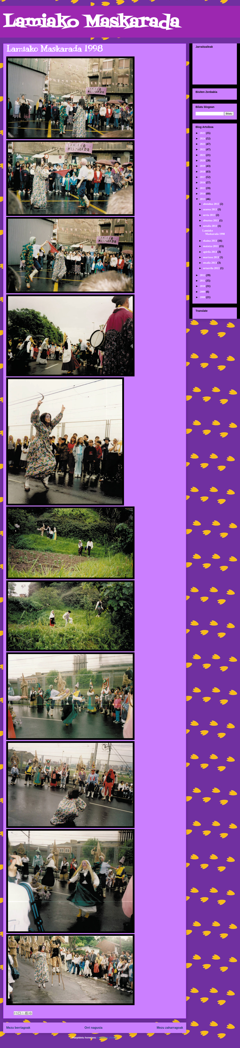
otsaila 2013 (210, 262)
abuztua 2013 (211, 220)
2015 (203, 188)
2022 (203, 149)
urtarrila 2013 (211, 268)
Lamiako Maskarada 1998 (54, 49)
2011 (203, 280)
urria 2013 (209, 215)
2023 (203, 144)
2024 (203, 138)
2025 (203, 133)
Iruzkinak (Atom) (107, 1037)
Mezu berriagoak (18, 1027)
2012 (203, 275)
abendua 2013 (211, 204)
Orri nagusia (94, 1027)
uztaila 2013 (210, 226)
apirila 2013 (210, 251)
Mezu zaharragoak (170, 1027)
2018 (203, 171)
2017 (203, 177)
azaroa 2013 (210, 209)
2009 (203, 291)
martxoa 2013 (211, 257)
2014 (203, 193)
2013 (203, 199)
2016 (203, 182)
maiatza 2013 (211, 246)
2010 (203, 286)
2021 (203, 155)
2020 (203, 160)
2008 (203, 297)
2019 (203, 166)
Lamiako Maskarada (91, 22)
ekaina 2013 (210, 240)
